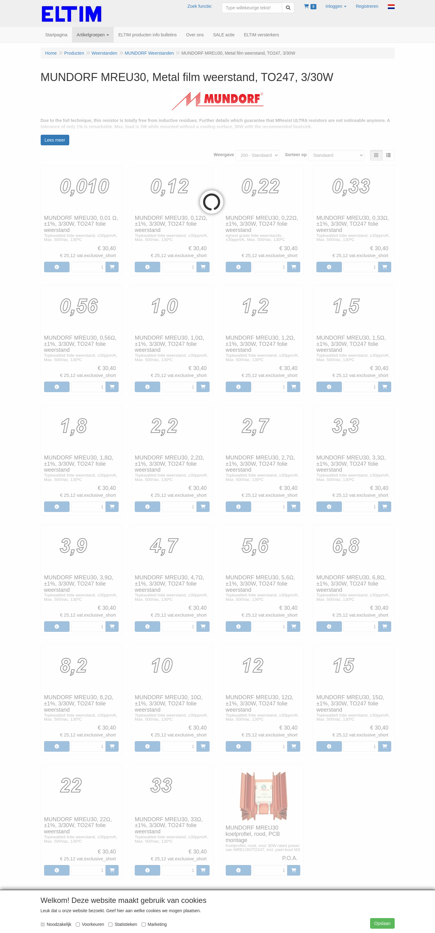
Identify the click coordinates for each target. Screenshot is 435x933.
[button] (336, 6)
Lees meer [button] (55, 140)
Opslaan (382, 923)
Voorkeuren (90, 924)
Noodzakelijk (56, 924)
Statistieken (122, 924)
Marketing (154, 924)
